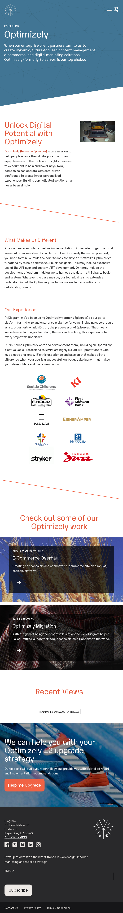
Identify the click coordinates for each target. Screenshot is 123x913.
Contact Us (11, 907)
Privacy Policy (32, 907)
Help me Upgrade (24, 784)
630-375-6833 (16, 837)
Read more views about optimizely (59, 711)
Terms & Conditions (59, 907)
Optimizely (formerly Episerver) (26, 151)
